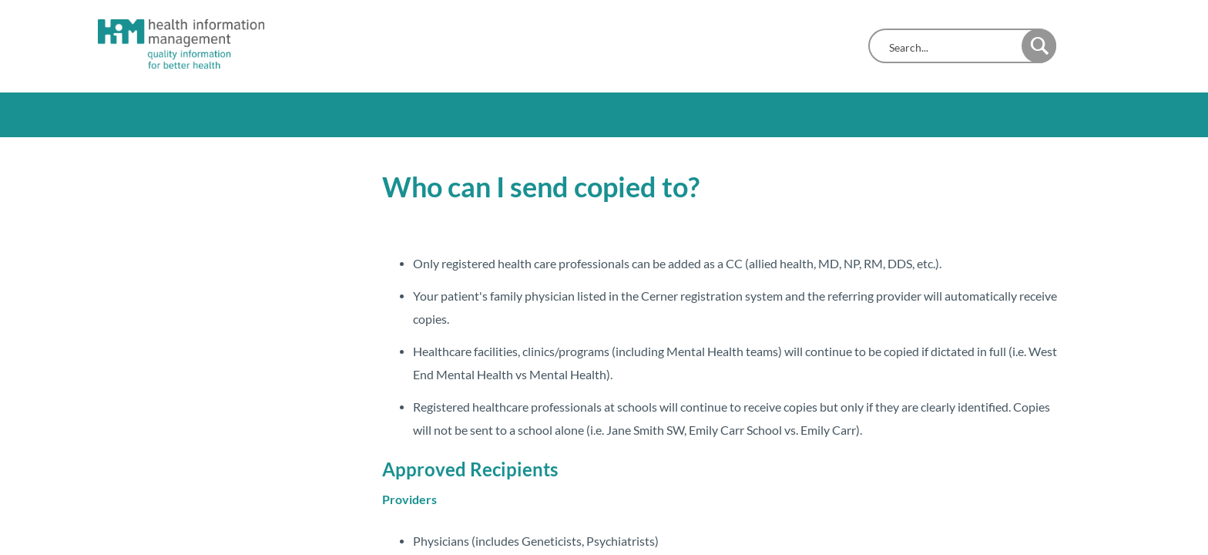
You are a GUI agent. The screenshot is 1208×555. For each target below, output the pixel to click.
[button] (1039, 46)
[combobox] (949, 47)
